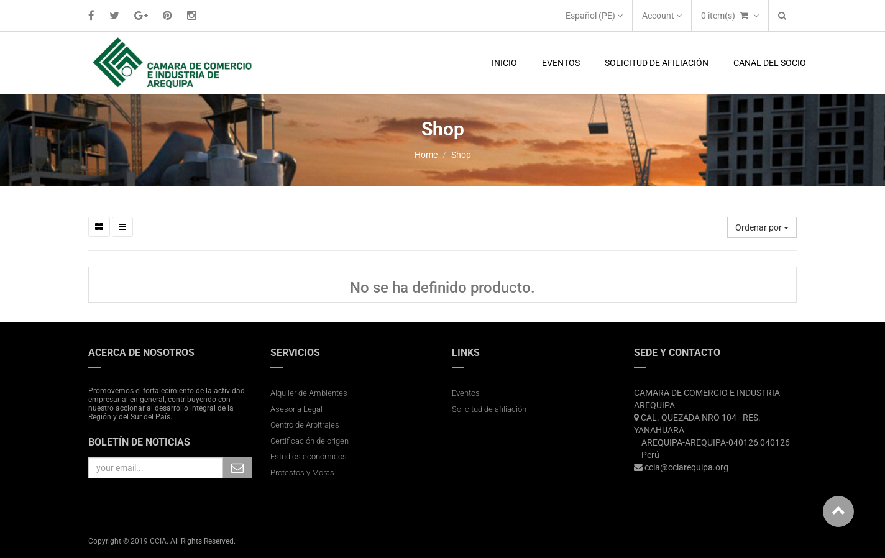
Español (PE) (594, 16)
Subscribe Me (237, 468)
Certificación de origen (309, 441)
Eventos (466, 393)
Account (662, 16)
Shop (461, 155)
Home (426, 155)
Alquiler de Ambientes (308, 393)
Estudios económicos (308, 456)
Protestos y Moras (302, 472)
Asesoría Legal (296, 409)
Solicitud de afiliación (489, 409)
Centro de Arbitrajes (305, 424)
